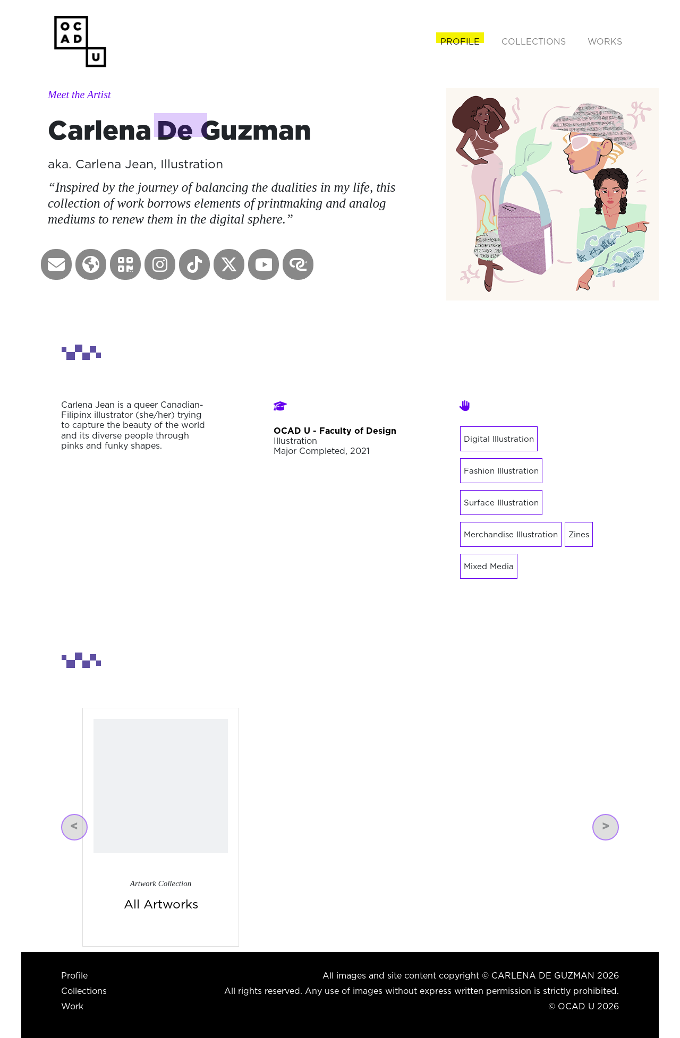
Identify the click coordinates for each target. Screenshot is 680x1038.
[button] (56, 264)
